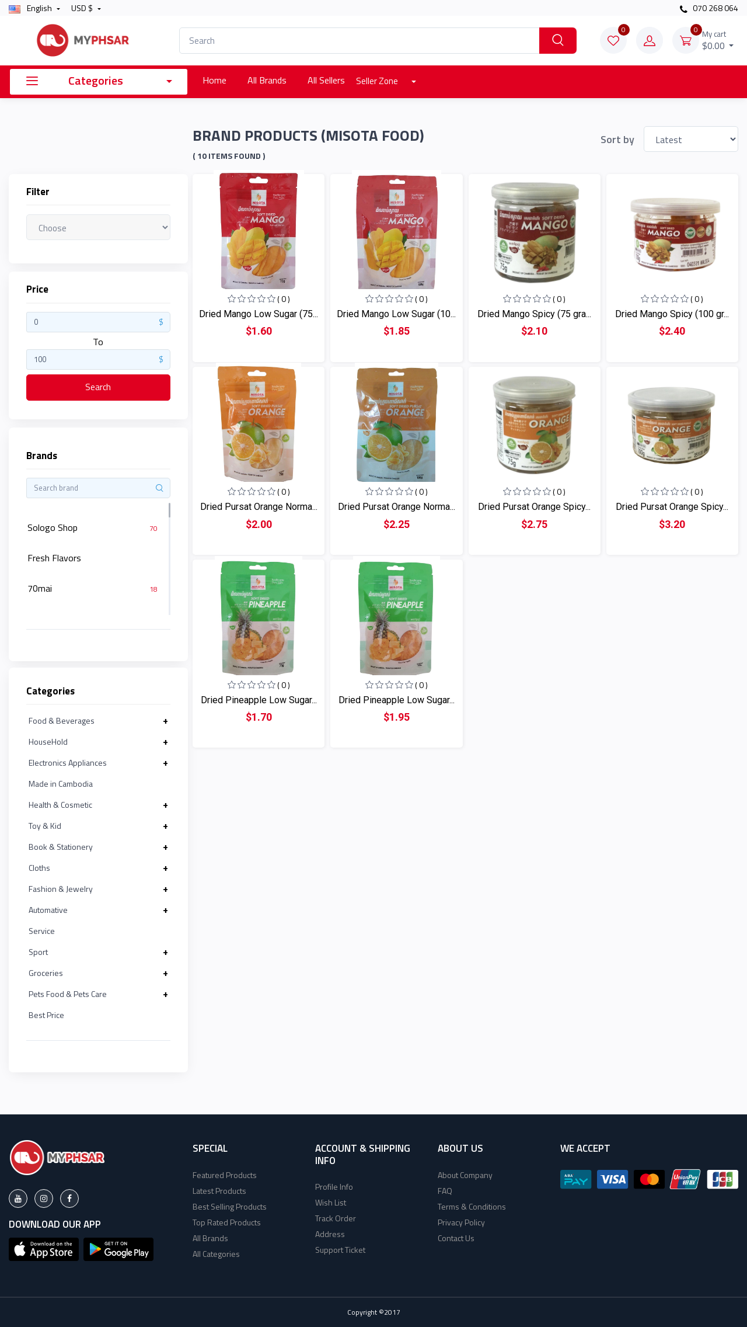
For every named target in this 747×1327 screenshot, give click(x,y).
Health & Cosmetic (60, 804)
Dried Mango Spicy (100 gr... (672, 313)
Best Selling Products (230, 1206)
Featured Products (225, 1175)
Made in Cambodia (61, 783)
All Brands (267, 80)
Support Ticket (340, 1249)
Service (42, 931)
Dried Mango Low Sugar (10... (396, 313)
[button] (44, 1248)
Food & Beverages (62, 720)
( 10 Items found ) (229, 156)
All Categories (216, 1254)
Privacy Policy (461, 1222)
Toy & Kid (45, 825)
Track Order (335, 1218)
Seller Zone (378, 81)
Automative (48, 910)
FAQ (445, 1190)
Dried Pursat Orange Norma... (258, 506)
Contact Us (456, 1238)
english (31, 8)
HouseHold (48, 741)
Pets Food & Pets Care (68, 994)
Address (330, 1234)
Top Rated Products (227, 1222)
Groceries (46, 973)
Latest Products (219, 1190)
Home (214, 80)
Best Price (46, 1015)
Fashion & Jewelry (61, 889)
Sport (38, 952)
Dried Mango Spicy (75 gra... (534, 313)
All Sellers (326, 80)
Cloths (39, 867)
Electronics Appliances (68, 762)
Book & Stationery (61, 846)
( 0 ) (283, 299)
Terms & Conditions (472, 1206)
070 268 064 (709, 8)
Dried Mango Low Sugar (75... (258, 313)
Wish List (330, 1202)
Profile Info (334, 1186)
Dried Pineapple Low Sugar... (259, 700)
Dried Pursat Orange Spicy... (534, 506)
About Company (465, 1175)
